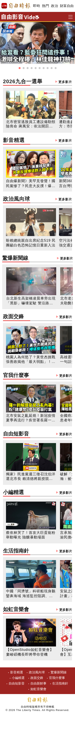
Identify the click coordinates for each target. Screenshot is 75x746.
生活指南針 (37, 551)
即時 (36, 6)
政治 (54, 6)
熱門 (45, 6)
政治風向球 (37, 199)
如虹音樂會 (37, 610)
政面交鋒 (37, 317)
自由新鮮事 (38, 683)
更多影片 (65, 82)
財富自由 (66, 6)
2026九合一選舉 (37, 82)
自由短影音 (37, 434)
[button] (20, 68)
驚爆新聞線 (37, 258)
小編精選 (37, 493)
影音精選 (37, 141)
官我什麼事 (37, 376)
